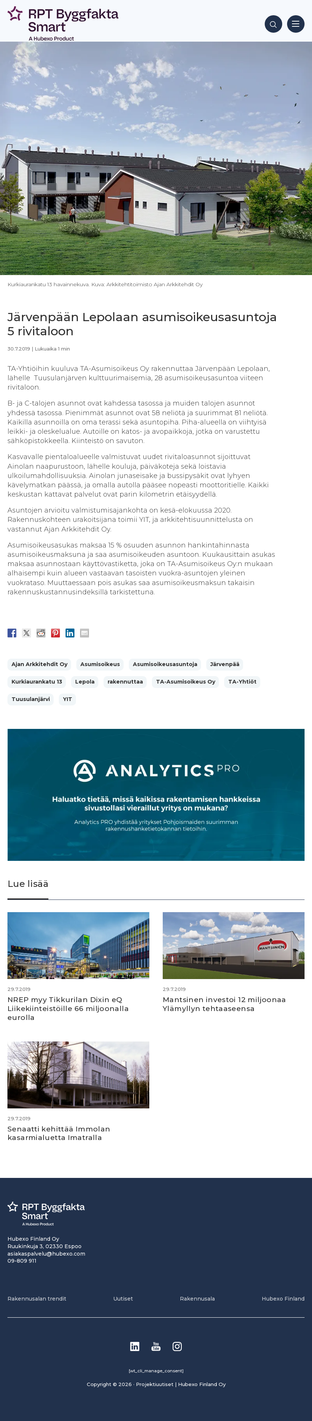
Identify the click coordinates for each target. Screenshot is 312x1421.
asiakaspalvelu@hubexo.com (46, 1253)
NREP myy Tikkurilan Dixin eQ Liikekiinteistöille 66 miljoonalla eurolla (69, 1008)
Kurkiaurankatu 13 (37, 681)
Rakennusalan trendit (36, 1298)
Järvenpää (224, 664)
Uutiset (123, 1298)
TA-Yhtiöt (242, 681)
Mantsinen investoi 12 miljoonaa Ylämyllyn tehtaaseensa (226, 1004)
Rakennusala (197, 1298)
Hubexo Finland (283, 1298)
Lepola (85, 681)
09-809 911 (21, 1260)
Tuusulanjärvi (31, 699)
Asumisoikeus (100, 664)
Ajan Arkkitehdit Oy (39, 664)
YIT (67, 699)
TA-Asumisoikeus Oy (185, 681)
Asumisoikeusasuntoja (165, 664)
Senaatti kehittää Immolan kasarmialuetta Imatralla (60, 1132)
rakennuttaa (125, 681)
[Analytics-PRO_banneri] (156, 858)
